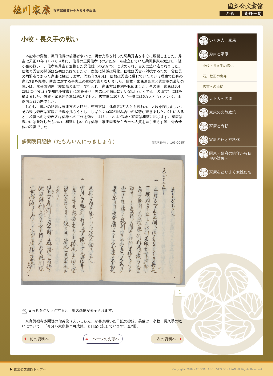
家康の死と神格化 (224, 139)
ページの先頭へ (105, 339)
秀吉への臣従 (213, 86)
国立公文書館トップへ (30, 369)
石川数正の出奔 (215, 76)
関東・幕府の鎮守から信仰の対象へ (230, 155)
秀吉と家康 (219, 54)
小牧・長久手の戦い (218, 66)
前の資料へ (39, 339)
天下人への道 (220, 98)
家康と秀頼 (219, 126)
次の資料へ (166, 339)
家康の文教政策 (222, 112)
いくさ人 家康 (222, 40)
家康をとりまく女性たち (230, 172)
